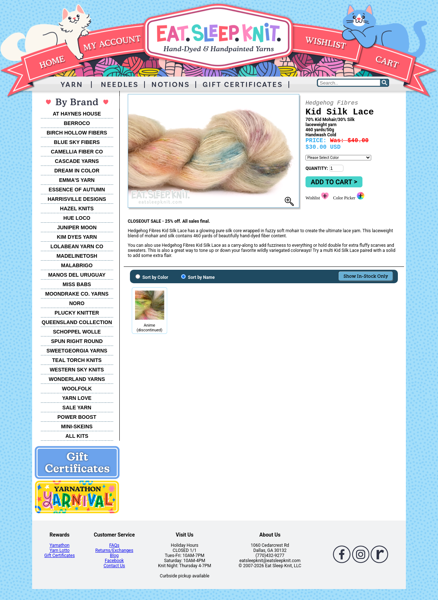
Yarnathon (60, 545)
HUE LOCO (77, 218)
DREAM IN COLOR (77, 171)
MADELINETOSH (77, 256)
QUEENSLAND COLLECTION (77, 322)
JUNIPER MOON (76, 227)
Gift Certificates (59, 555)
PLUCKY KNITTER (77, 313)
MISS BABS (77, 284)
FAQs (114, 545)
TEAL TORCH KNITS (77, 360)
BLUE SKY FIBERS (77, 142)
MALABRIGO (76, 265)
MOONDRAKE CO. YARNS (76, 294)
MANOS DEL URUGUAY (76, 275)
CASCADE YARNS (77, 161)
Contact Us (114, 565)
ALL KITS (76, 436)
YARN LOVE (76, 398)
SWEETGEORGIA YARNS (76, 351)
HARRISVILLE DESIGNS (76, 199)
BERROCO (77, 123)
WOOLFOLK (77, 388)
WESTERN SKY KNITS (77, 370)
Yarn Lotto (60, 550)
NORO (77, 303)
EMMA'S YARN (77, 180)
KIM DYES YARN (77, 237)
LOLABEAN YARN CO (76, 246)
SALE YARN (76, 407)
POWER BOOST (76, 417)
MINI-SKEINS (76, 426)
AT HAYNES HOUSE (77, 114)
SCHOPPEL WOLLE (77, 332)
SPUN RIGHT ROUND (77, 341)
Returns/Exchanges (114, 550)
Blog (114, 555)
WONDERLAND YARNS (77, 379)
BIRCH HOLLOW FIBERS (77, 133)
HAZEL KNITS (76, 208)
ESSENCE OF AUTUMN (77, 189)
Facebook (114, 560)
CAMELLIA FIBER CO (77, 152)
